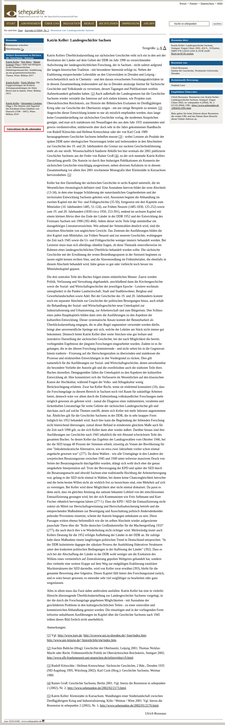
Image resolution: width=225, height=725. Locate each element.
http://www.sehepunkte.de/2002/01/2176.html (129, 705)
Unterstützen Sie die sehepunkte (24, 128)
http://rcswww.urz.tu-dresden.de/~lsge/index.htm (115, 635)
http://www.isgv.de (70, 635)
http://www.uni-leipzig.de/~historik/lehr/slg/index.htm (81, 640)
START (10, 23)
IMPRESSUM (130, 23)
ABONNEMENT (31, 23)
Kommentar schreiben (17, 45)
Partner (194, 3)
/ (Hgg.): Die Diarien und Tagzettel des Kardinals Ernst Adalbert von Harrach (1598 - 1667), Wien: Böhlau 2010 (24, 108)
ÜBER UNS (52, 23)
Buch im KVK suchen (182, 53)
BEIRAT (89, 23)
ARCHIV (149, 23)
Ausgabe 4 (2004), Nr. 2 (37, 30)
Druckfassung (15, 49)
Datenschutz (207, 3)
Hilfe (220, 3)
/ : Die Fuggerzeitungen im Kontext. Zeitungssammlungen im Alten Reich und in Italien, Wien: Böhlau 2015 (23, 88)
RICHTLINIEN (108, 23)
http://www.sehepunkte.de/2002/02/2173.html (96, 688)
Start (20, 30)
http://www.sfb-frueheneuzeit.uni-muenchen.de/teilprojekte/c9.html (90, 657)
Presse (183, 3)
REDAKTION (72, 23)
